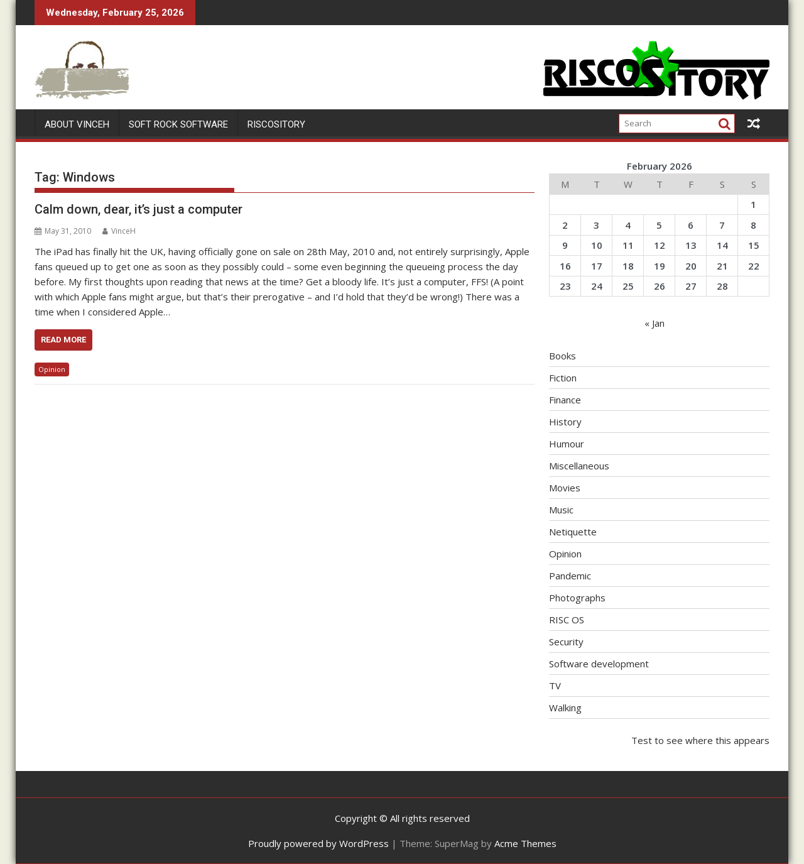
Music (561, 509)
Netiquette (573, 531)
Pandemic (570, 575)
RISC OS (566, 619)
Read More (63, 339)
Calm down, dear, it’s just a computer (138, 209)
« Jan (654, 323)
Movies (564, 487)
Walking (565, 707)
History (565, 421)
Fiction (563, 377)
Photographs (577, 597)
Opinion (51, 369)
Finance (565, 399)
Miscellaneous (579, 465)
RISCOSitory (276, 124)
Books (562, 355)
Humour (566, 443)
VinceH (119, 231)
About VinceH (77, 124)
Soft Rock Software (178, 124)
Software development (599, 663)
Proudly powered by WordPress (318, 843)
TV (555, 685)
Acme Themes (525, 843)
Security (566, 641)
